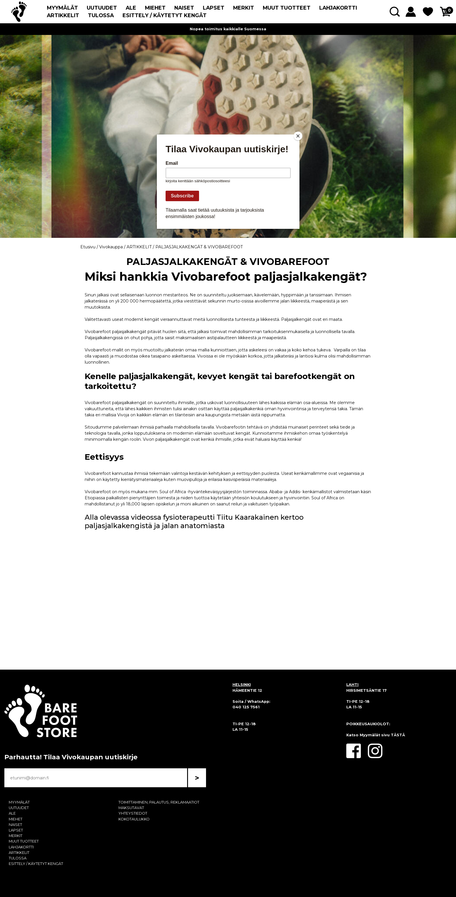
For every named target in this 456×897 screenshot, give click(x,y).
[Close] (298, 136)
